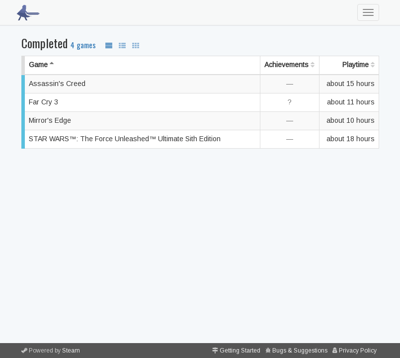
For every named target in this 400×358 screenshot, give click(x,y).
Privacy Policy (358, 350)
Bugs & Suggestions (299, 350)
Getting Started (240, 350)
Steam (71, 350)
